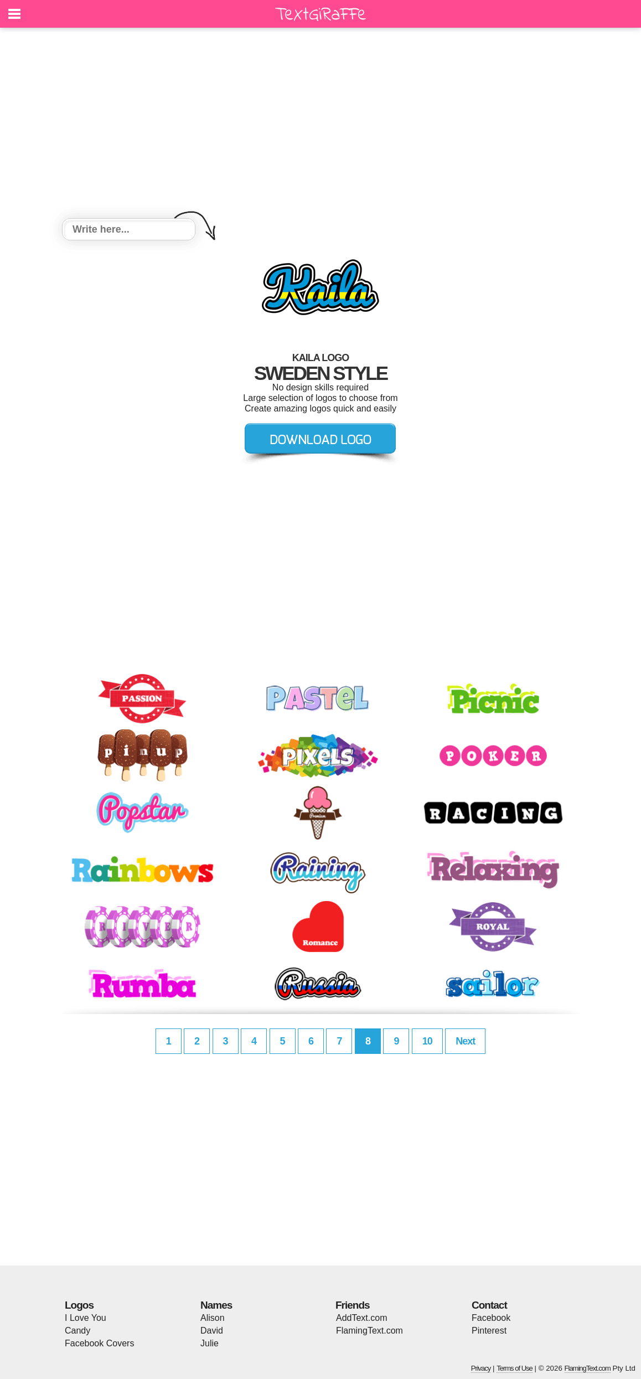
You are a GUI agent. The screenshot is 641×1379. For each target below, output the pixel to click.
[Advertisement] (320, 124)
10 (427, 1041)
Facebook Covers (99, 1343)
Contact (489, 1305)
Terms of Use (515, 1368)
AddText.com (361, 1318)
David (211, 1330)
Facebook (491, 1318)
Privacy (481, 1368)
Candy (77, 1330)
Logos (79, 1305)
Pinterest (489, 1330)
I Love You (85, 1318)
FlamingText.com (369, 1330)
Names (216, 1305)
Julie (209, 1343)
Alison (212, 1318)
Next (465, 1041)
